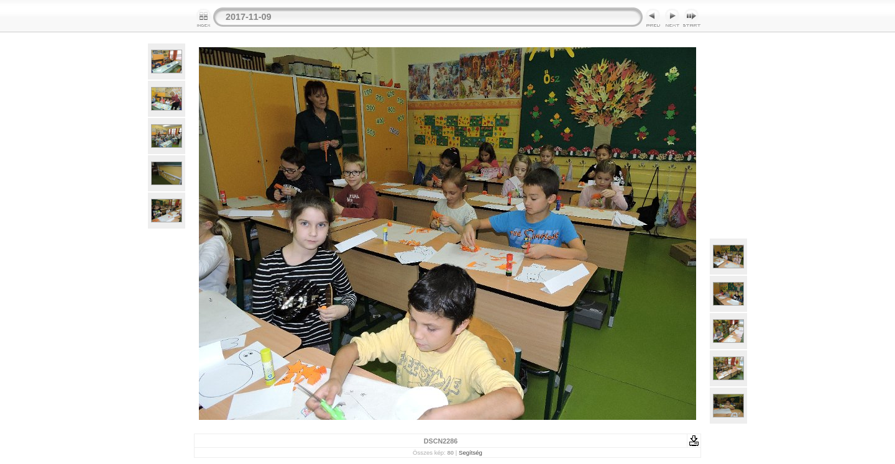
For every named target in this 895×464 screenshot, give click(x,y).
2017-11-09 (249, 17)
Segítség (470, 452)
